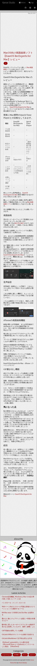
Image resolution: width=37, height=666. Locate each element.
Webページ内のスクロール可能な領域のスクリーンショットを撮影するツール (18, 608)
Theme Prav (13, 663)
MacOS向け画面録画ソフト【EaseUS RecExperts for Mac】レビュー (18, 56)
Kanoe (32, 660)
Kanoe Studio (8, 2)
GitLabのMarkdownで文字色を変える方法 (17, 638)
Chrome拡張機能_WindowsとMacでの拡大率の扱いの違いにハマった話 (18, 598)
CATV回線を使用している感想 (12, 631)
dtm (25, 655)
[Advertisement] (18, 33)
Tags (31, 3)
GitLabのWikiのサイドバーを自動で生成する (18, 634)
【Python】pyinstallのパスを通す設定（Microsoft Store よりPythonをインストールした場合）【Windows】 (18, 644)
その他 (17, 654)
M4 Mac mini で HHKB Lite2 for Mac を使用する (18, 614)
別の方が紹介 (19, 223)
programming (6, 655)
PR (5, 63)
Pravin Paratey (23, 663)
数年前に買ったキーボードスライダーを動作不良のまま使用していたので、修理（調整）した (18, 626)
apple (32, 655)
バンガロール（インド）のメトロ (13, 603)
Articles (22, 3)
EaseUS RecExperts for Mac (20, 107)
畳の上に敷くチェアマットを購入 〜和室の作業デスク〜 (18, 620)
